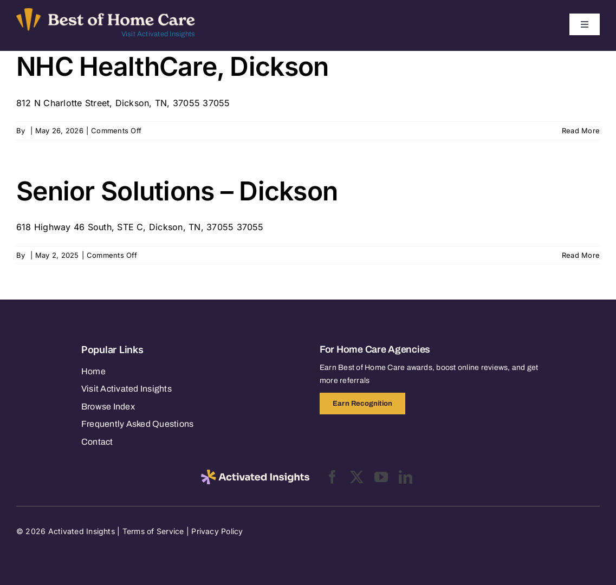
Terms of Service (153, 531)
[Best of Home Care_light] (105, 12)
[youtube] (381, 477)
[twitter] (357, 477)
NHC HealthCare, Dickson (172, 66)
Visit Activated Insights (158, 34)
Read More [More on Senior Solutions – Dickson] (581, 255)
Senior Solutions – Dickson (177, 191)
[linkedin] (405, 477)
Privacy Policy (217, 531)
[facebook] (332, 477)
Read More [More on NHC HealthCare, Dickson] (581, 130)
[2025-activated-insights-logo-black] (255, 474)
